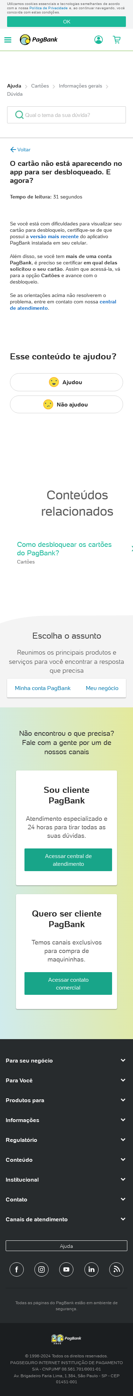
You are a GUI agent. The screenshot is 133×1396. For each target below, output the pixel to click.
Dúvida (15, 94)
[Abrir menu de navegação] (7, 40)
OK (66, 21)
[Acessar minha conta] (96, 39)
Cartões (40, 86)
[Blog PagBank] (116, 1269)
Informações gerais (80, 86)
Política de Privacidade (48, 8)
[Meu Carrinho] (116, 39)
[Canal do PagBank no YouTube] (66, 1269)
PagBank (55, 39)
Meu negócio (102, 687)
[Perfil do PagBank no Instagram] (41, 1269)
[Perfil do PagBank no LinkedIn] (91, 1269)
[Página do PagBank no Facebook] (16, 1269)
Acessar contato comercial (68, 983)
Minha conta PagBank (43, 687)
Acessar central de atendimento (68, 859)
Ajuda (14, 86)
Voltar (20, 149)
